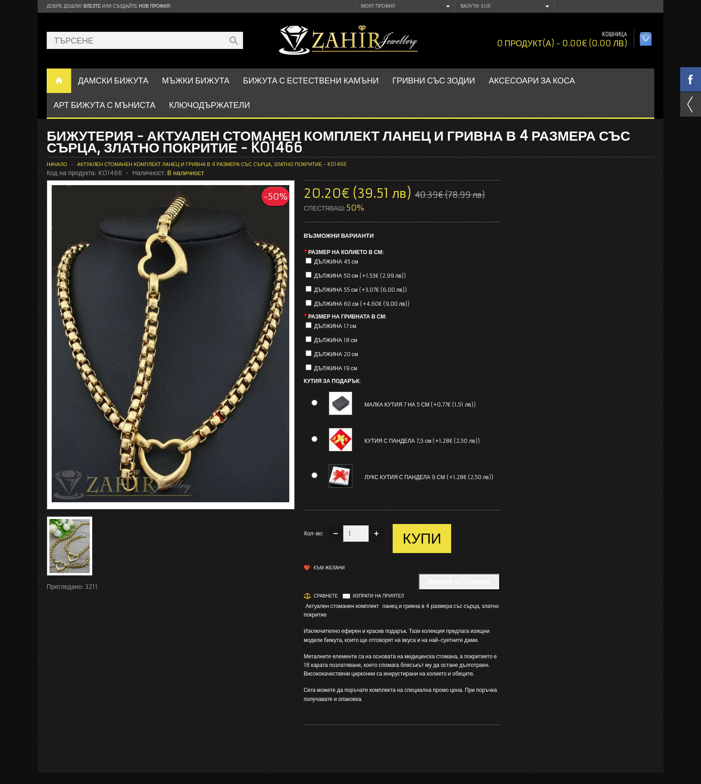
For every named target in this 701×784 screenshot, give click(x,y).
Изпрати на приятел (378, 596)
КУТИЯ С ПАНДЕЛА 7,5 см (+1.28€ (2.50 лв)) (422, 440)
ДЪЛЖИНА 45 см (336, 261)
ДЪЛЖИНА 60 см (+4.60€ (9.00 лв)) (362, 303)
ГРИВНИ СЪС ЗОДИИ (433, 80)
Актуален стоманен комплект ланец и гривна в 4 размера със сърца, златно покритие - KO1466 (211, 164)
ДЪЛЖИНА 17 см (335, 326)
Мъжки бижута (195, 80)
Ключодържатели (209, 105)
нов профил (154, 6)
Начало (57, 164)
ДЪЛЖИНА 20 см (336, 354)
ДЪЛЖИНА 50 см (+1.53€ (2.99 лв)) (360, 275)
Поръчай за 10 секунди (459, 581)
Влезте (92, 6)
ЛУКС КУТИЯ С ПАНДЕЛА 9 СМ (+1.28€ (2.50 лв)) (429, 477)
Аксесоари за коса (532, 80)
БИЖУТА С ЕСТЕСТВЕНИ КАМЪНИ (311, 80)
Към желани (329, 568)
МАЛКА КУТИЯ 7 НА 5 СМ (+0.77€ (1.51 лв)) (420, 404)
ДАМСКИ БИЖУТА (113, 80)
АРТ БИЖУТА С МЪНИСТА (105, 105)
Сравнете (326, 596)
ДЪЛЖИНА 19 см (335, 368)
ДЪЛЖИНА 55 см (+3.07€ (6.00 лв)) (360, 289)
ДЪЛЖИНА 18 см (335, 340)
